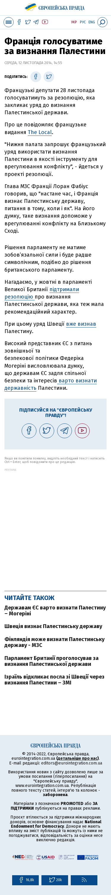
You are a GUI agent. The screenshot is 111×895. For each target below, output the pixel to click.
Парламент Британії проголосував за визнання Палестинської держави (51, 661)
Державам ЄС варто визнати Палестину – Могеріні (55, 610)
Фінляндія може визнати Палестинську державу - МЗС (54, 642)
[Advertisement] (55, 526)
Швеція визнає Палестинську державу (53, 626)
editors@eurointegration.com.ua (71, 763)
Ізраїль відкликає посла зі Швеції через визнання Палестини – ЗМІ (54, 680)
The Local (40, 132)
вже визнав (81, 324)
